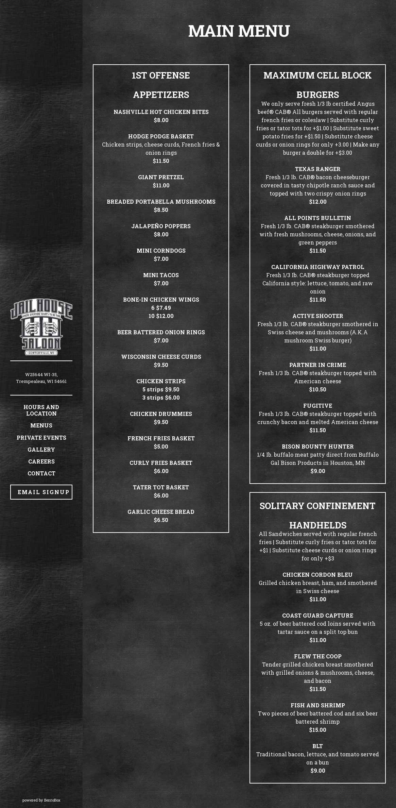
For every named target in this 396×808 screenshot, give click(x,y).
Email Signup (44, 491)
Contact (41, 473)
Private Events (41, 437)
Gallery (41, 449)
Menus (41, 425)
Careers (41, 461)
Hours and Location (41, 410)
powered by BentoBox (52, 800)
